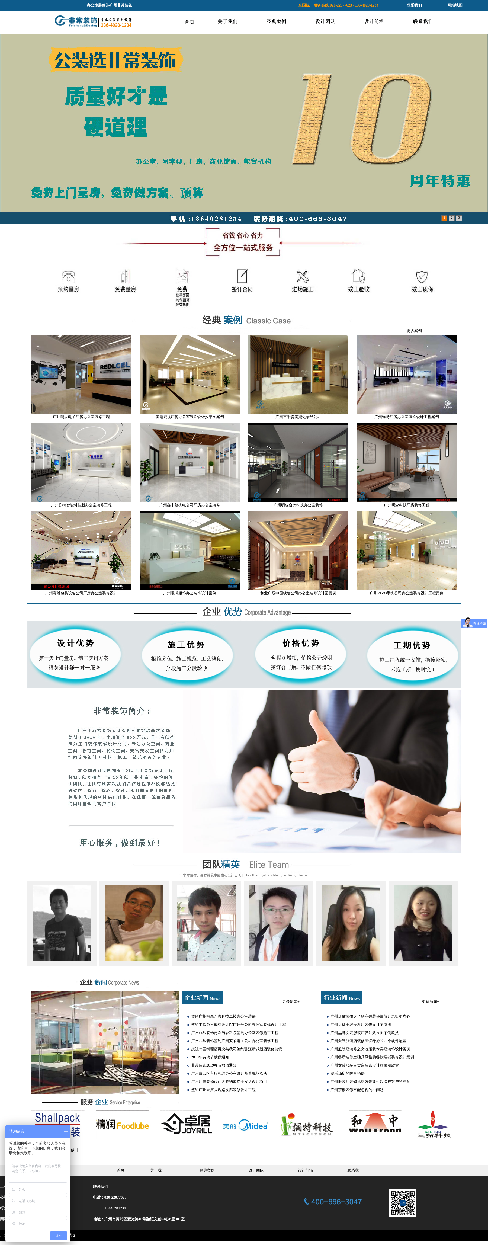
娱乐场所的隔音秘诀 (347, 1073)
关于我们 (157, 1170)
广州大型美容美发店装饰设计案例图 (360, 1025)
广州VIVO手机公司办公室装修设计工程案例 (407, 593)
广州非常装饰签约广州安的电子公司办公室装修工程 (234, 1041)
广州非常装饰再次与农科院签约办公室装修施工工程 (234, 1033)
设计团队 (256, 1170)
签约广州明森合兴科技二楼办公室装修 (223, 1016)
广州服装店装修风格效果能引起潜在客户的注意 (370, 1082)
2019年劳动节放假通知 (210, 1057)
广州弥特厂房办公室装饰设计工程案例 (406, 417)
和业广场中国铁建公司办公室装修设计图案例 (298, 593)
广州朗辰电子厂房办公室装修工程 (81, 417)
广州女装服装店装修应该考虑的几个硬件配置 (368, 1041)
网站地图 (455, 5)
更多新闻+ (430, 1002)
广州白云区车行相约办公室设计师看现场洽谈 (229, 1073)
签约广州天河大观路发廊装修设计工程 (223, 1090)
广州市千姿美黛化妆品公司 (298, 417)
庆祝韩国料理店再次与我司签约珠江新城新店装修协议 (236, 1049)
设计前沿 (305, 1170)
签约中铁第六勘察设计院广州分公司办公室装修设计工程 (238, 1025)
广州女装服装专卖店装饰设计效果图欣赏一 (366, 1065)
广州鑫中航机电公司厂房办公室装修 (189, 505)
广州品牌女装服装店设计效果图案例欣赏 (364, 1033)
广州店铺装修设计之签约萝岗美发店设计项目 (229, 1082)
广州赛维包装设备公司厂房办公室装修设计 (81, 593)
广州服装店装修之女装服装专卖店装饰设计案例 (370, 1049)
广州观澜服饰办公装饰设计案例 (189, 593)
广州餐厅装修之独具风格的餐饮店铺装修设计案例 (372, 1057)
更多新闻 (289, 1002)
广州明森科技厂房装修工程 (406, 505)
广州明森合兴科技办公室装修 (298, 505)
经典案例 (207, 1170)
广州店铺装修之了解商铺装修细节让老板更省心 (370, 1016)
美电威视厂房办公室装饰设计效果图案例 (190, 417)
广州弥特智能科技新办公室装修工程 (81, 505)
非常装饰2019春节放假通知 (214, 1065)
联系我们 (414, 5)
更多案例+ (415, 331)
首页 (120, 1170)
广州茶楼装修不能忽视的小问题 (357, 1090)
